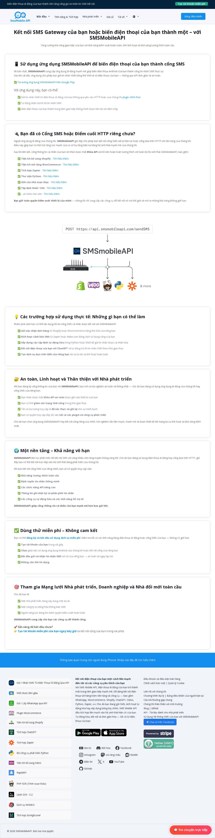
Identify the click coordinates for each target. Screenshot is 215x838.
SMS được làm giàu (27, 693)
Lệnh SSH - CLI (25, 794)
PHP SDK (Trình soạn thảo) (31, 783)
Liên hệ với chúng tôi (155, 691)
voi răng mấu (110, 755)
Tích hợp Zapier (25, 742)
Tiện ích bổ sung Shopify (30, 722)
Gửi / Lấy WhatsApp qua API (32, 703)
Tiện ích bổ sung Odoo (29, 762)
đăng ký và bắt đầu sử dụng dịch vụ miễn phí (53, 537)
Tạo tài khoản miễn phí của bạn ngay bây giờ (47, 631)
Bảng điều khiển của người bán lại (185, 695)
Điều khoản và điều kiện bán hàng (162, 678)
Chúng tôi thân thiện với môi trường (163, 704)
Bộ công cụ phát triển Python (33, 753)
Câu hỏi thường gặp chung (158, 699)
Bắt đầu (42, 16)
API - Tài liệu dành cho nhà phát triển (164, 712)
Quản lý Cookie (176, 683)
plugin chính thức (131, 97)
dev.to (85, 748)
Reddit (131, 755)
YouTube (116, 762)
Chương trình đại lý (154, 695)
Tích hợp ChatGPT (26, 732)
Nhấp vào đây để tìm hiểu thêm (136, 660)
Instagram (87, 755)
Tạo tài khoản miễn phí (193, 3)
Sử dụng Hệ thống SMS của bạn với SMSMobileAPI (171, 716)
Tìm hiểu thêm (61, 158)
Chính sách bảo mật (154, 683)
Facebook (123, 748)
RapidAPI (21, 772)
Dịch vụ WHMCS (26, 804)
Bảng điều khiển (193, 16)
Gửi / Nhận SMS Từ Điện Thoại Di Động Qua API (43, 682)
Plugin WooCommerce (29, 713)
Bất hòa (103, 748)
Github (154, 708)
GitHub (85, 769)
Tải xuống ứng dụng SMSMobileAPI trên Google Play (46, 82)
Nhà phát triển (90, 16)
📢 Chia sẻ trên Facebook (160, 722)
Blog (146, 708)
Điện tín (86, 762)
